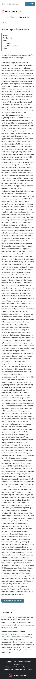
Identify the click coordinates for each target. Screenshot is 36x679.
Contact (30, 669)
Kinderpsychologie (14, 55)
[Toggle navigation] (32, 11)
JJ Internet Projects (24, 662)
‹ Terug (4, 22)
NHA (5, 617)
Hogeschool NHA (7, 634)
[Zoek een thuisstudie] (12, 4)
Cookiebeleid (20, 669)
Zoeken (30, 4)
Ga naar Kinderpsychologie (13, 600)
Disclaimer (17, 667)
